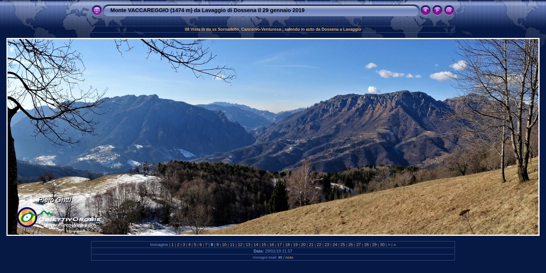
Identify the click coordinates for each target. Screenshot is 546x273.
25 (342, 244)
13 (248, 244)
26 (350, 244)
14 (256, 244)
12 (240, 244)
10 (224, 244)
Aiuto (289, 257)
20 (303, 244)
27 (358, 244)
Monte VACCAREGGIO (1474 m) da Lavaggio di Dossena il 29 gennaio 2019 (207, 10)
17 (279, 244)
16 (271, 244)
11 (232, 244)
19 (295, 244)
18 (287, 244)
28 (366, 244)
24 (334, 244)
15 (263, 244)
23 (326, 244)
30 (382, 244)
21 (311, 244)
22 (319, 244)
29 (374, 244)
